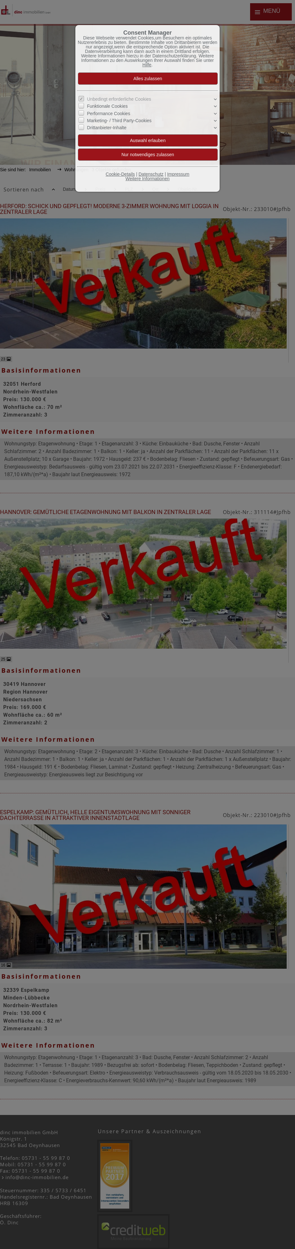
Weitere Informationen (147, 178)
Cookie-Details (120, 174)
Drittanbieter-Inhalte (106, 127)
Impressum (178, 174)
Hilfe (146, 64)
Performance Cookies (108, 113)
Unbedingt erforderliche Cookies (119, 99)
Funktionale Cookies (107, 106)
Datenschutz (151, 174)
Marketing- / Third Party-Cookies (119, 120)
